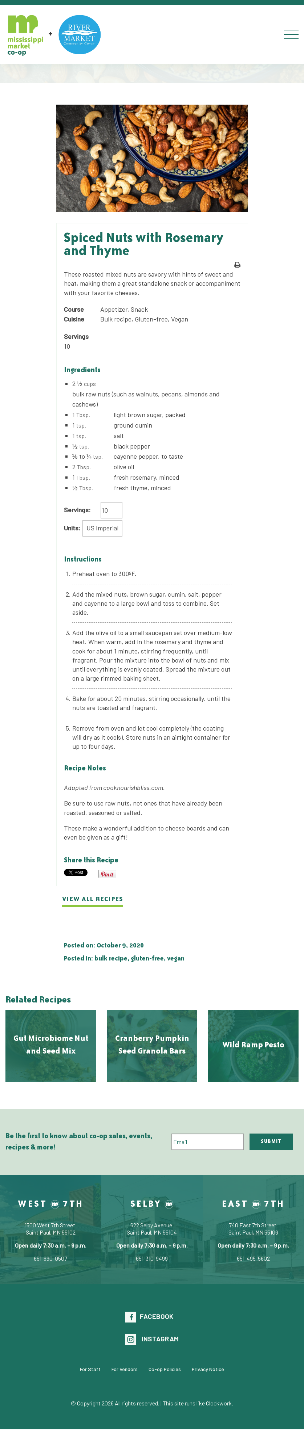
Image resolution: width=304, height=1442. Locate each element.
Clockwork (219, 1403)
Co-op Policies (165, 1369)
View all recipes (92, 899)
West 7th (51, 1203)
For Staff (90, 1369)
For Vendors (125, 1369)
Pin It (107, 874)
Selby (152, 1203)
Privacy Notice (208, 1369)
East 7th (253, 1203)
